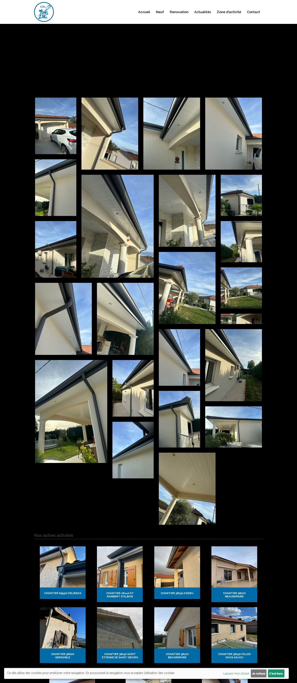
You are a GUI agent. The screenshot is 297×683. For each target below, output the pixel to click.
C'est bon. (276, 673)
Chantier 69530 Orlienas (62, 557)
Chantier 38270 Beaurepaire (234, 559)
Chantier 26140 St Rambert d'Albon (120, 559)
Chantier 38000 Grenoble (62, 585)
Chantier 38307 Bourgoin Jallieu (148, 610)
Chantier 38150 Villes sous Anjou (234, 585)
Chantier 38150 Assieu (177, 557)
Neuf (160, 17)
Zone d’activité (229, 17)
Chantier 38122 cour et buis (72, 610)
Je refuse (258, 673)
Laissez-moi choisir (236, 673)
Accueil (144, 17)
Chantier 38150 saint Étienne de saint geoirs (120, 585)
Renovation (179, 17)
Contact (253, 17)
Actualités (202, 17)
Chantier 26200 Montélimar (224, 610)
